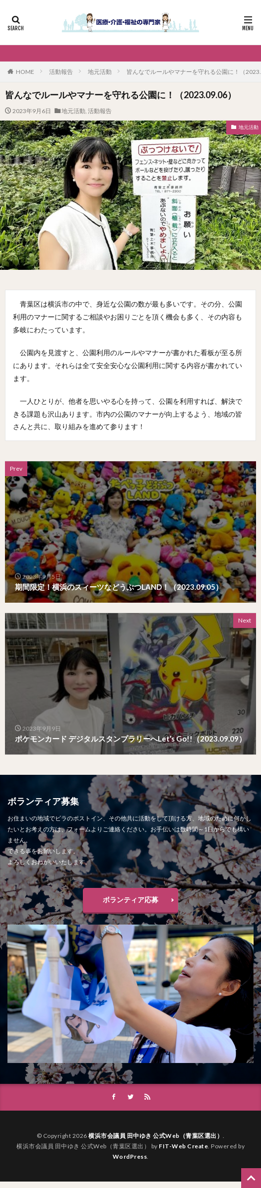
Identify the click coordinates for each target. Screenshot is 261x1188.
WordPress (130, 1156)
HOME (25, 71)
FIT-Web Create (183, 1146)
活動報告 (61, 71)
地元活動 (100, 71)
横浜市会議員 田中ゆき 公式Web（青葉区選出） (155, 1135)
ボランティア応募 (130, 899)
